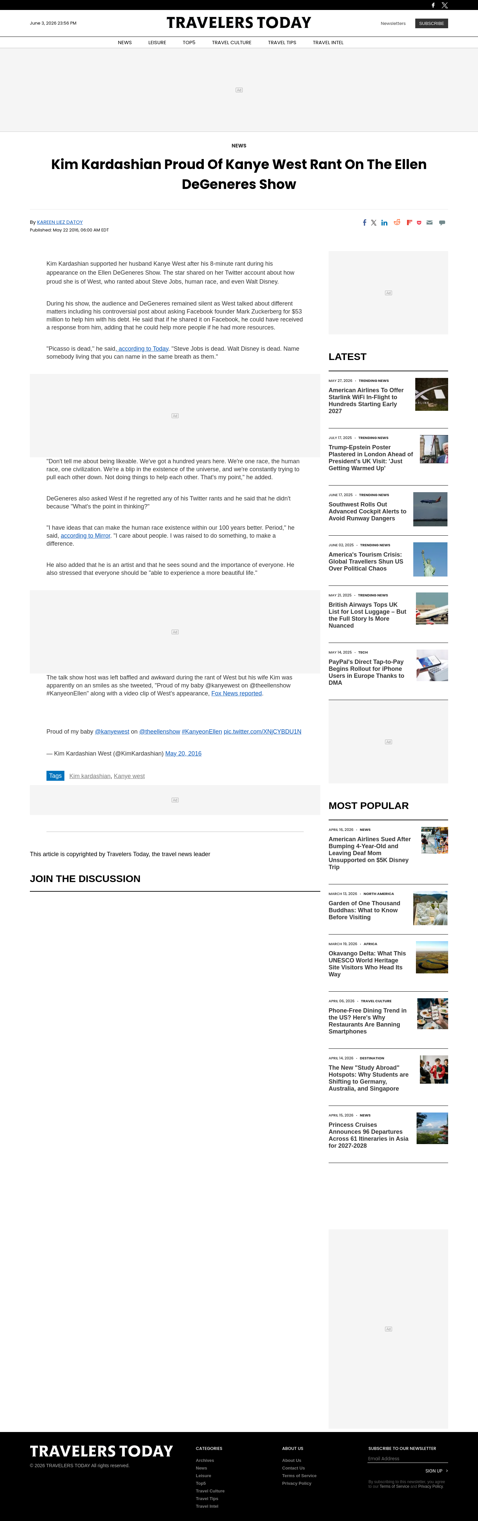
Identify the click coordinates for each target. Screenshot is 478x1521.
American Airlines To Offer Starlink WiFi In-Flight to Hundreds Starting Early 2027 (366, 400)
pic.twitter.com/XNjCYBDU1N (262, 731)
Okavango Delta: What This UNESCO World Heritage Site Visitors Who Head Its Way (367, 964)
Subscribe (431, 23)
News (239, 145)
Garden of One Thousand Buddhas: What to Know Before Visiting (364, 910)
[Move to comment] (442, 222)
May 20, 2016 (183, 753)
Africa (370, 943)
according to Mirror (85, 535)
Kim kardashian (90, 776)
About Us (291, 1460)
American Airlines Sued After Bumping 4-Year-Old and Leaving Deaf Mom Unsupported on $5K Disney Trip (370, 853)
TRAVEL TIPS (282, 42)
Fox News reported (236, 693)
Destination (372, 1058)
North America (378, 893)
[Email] (429, 222)
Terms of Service (299, 1475)
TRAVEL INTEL (328, 42)
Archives (205, 1460)
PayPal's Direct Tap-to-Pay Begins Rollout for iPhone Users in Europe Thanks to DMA (366, 672)
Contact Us (293, 1468)
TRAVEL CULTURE (232, 42)
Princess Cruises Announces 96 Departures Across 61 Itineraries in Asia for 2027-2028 (368, 1135)
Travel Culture (376, 1001)
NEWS (125, 42)
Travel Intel (207, 1506)
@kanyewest (112, 731)
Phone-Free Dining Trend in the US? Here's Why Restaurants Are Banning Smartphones (368, 1021)
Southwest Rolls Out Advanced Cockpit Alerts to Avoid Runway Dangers (367, 511)
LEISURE (157, 42)
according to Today (142, 348)
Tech (363, 652)
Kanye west (129, 776)
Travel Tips (207, 1498)
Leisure (203, 1475)
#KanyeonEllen (202, 731)
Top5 (201, 1483)
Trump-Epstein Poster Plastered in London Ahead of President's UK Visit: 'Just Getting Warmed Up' (371, 458)
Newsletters (393, 23)
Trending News (374, 380)
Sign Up (434, 1471)
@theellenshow (159, 731)
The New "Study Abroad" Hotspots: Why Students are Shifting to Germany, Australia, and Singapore (369, 1078)
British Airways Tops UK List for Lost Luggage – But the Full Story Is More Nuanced (367, 615)
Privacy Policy (296, 1483)
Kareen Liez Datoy (60, 222)
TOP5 (189, 42)
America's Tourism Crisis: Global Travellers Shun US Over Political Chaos (366, 561)
